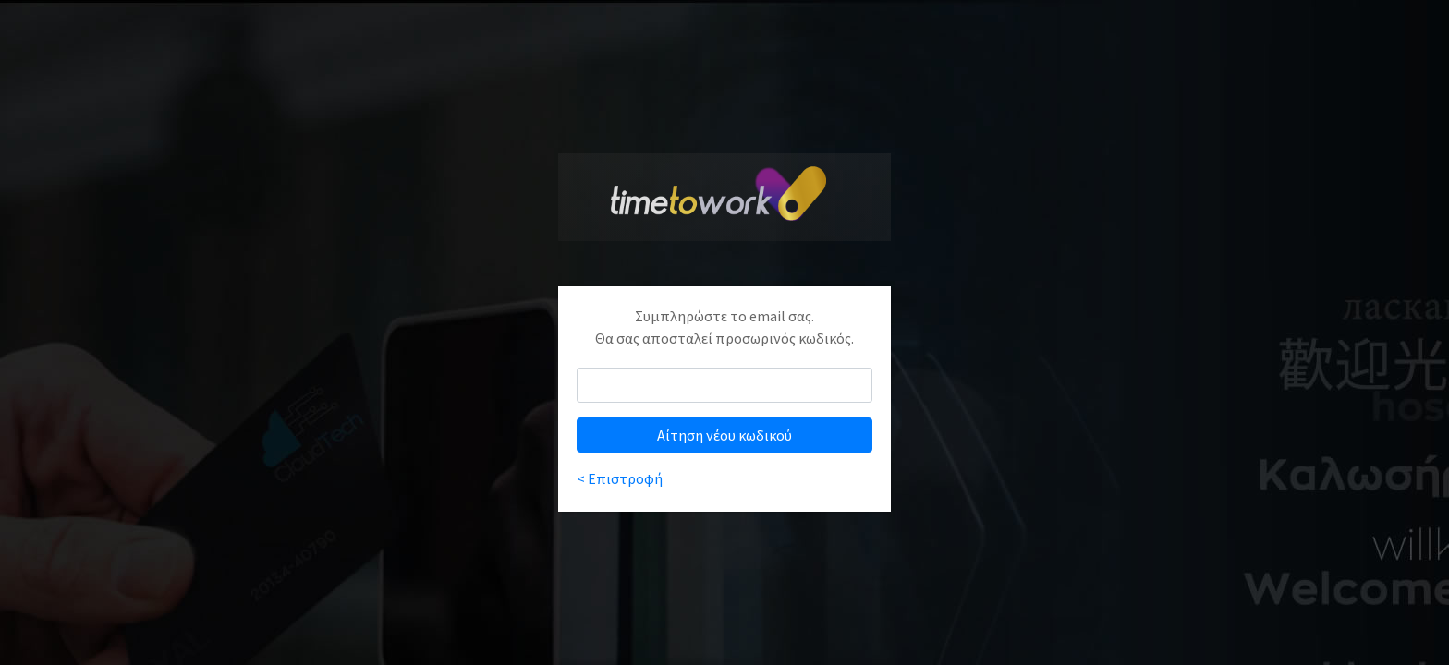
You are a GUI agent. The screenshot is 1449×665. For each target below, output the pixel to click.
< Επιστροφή (620, 478)
